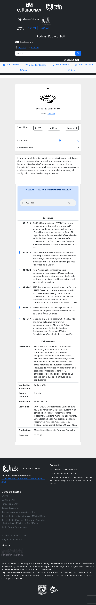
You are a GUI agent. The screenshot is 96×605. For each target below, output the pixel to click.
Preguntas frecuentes (12, 539)
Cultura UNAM (8, 499)
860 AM (44, 28)
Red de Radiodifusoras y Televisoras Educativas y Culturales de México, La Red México (24, 522)
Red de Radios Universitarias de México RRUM (23, 516)
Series (72, 70)
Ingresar (22, 47)
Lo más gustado (84, 64)
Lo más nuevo (11, 64)
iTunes (54, 128)
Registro (34, 47)
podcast (72, 128)
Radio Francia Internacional (15, 527)
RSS (38, 128)
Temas (24, 70)
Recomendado (60, 64)
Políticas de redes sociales (14, 535)
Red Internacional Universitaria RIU (18, 512)
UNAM (5, 495)
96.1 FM (31, 28)
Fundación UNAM (10, 504)
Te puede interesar (35, 64)
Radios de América (10, 508)
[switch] (17, 42)
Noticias (51, 113)
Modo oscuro (27, 42)
